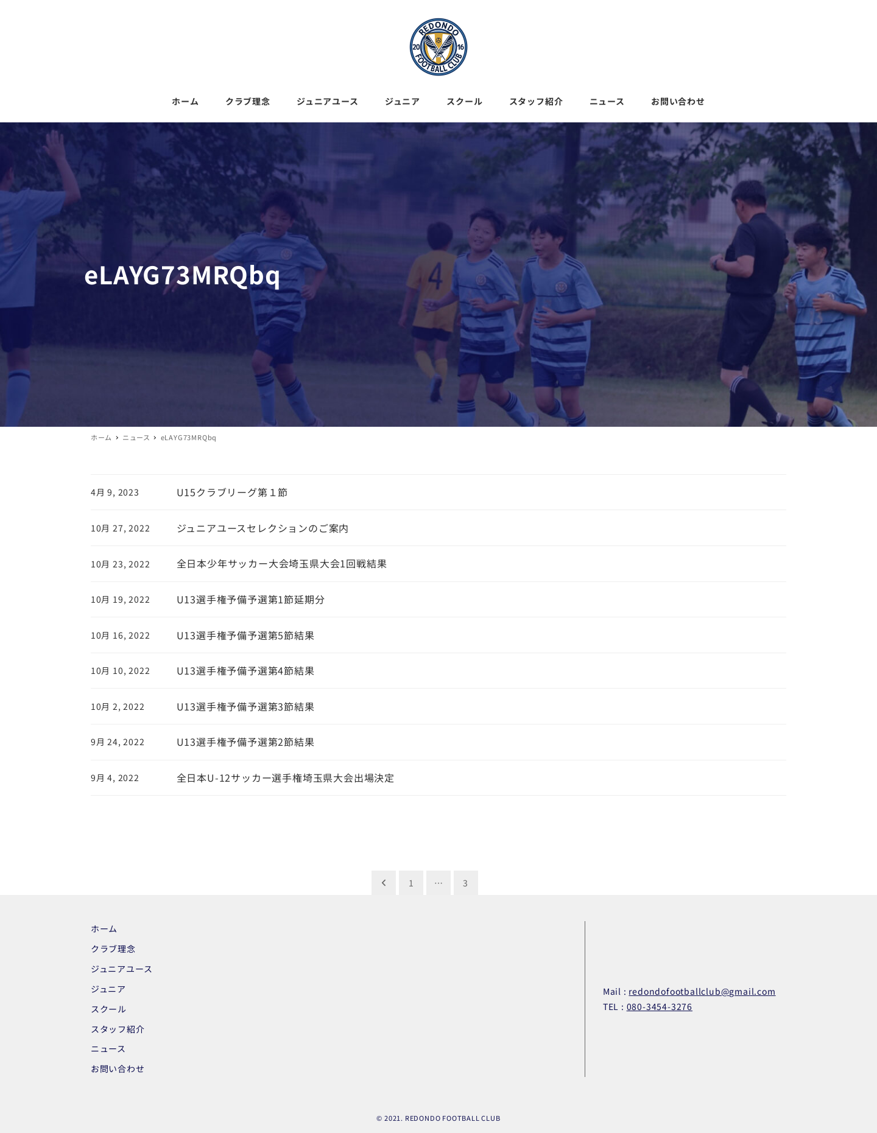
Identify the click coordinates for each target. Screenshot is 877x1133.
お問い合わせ (118, 1068)
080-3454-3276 (659, 1006)
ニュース (108, 1048)
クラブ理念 (113, 948)
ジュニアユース (122, 969)
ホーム (104, 928)
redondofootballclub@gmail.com (702, 991)
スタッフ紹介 (118, 1029)
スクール (109, 1009)
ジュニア (108, 989)
